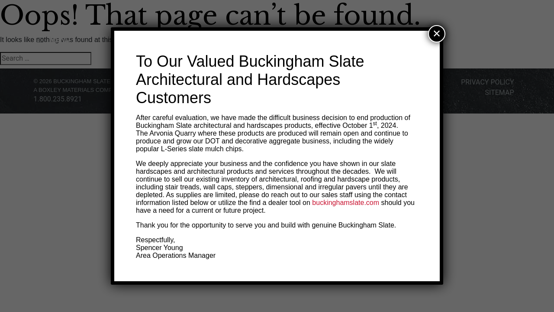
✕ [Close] (436, 33)
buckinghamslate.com (345, 202)
